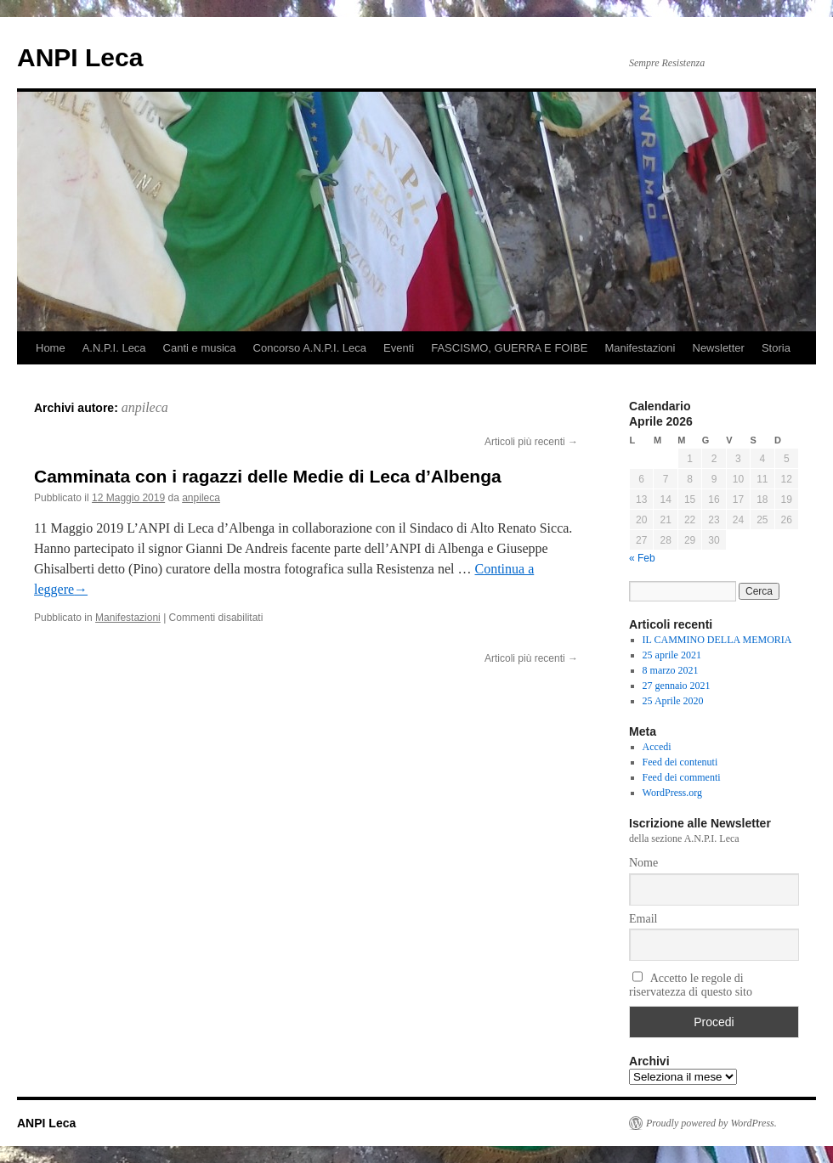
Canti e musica (199, 348)
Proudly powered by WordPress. (711, 1123)
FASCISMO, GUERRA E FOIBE (509, 348)
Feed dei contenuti (680, 762)
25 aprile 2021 (672, 655)
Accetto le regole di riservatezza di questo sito (690, 984)
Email (643, 918)
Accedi (657, 747)
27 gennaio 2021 (677, 686)
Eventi (398, 348)
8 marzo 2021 (671, 670)
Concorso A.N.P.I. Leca (309, 348)
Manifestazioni (639, 348)
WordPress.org (672, 793)
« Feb (642, 558)
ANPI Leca (80, 57)
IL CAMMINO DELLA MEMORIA (717, 640)
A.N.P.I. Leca (114, 348)
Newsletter (719, 348)
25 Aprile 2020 (673, 701)
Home (50, 348)
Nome (643, 862)
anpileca (145, 407)
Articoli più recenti (531, 442)
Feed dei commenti (682, 777)
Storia (776, 348)
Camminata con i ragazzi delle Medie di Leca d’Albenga (268, 476)
